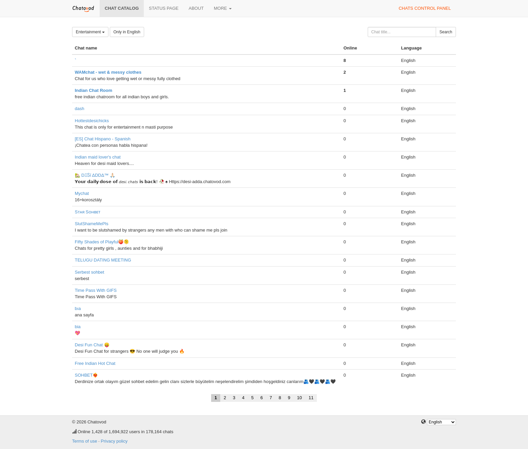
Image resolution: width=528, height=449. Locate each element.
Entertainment (90, 32)
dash (79, 108)
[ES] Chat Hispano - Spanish (102, 138)
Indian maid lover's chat (98, 157)
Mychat (82, 193)
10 (299, 397)
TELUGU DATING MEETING (103, 260)
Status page (163, 8)
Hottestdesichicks (92, 120)
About (196, 8)
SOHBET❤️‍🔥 (86, 375)
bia (77, 326)
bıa (78, 308)
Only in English (126, 32)
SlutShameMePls (91, 223)
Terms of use (84, 441)
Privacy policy (114, 441)
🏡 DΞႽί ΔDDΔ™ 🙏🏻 (95, 175)
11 (311, 397)
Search (445, 32)
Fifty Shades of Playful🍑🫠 (102, 241)
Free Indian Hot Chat (95, 363)
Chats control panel (425, 8)
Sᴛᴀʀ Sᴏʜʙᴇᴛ (87, 211)
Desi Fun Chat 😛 (92, 344)
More (223, 8)
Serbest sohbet (89, 272)
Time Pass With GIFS (96, 290)
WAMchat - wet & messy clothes (108, 72)
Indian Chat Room (93, 90)
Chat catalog (122, 8)
